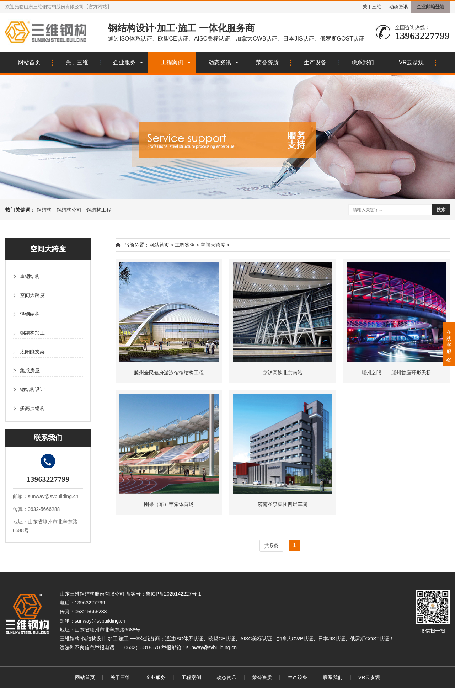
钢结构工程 (98, 210)
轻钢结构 (30, 314)
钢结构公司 (69, 210)
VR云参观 (411, 62)
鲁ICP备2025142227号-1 (173, 594)
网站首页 (29, 62)
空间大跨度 (32, 295)
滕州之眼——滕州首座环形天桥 (396, 372)
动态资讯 (398, 6)
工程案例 (172, 62)
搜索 (441, 209)
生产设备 (315, 62)
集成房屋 (30, 370)
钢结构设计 (32, 389)
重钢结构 (30, 276)
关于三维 (372, 6)
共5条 (271, 546)
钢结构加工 (32, 333)
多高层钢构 (32, 408)
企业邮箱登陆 (430, 6)
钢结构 (44, 210)
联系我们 (362, 62)
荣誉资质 (267, 62)
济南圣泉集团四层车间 (282, 504)
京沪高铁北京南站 (283, 372)
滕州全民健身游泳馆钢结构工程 (169, 372)
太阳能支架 (32, 351)
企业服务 (124, 62)
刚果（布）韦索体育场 (169, 504)
